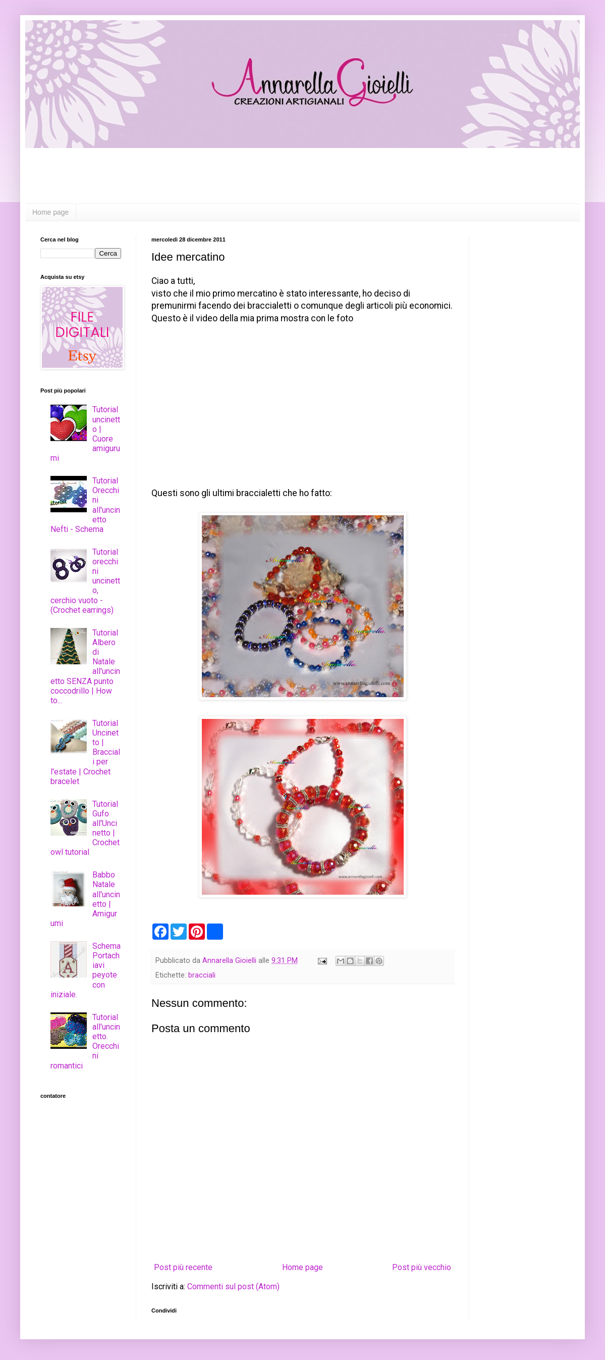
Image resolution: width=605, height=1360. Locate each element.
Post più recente (183, 1267)
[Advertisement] (302, 176)
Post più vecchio (421, 1267)
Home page (50, 212)
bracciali (201, 975)
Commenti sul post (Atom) (233, 1286)
